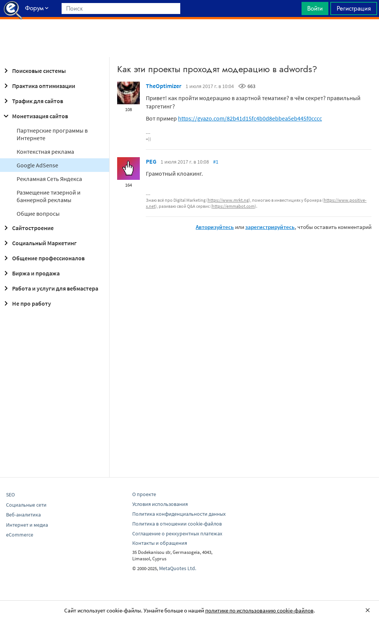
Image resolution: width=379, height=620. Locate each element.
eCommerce (19, 534)
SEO (10, 494)
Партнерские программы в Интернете (52, 134)
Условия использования (160, 504)
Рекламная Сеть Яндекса (49, 178)
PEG (151, 161)
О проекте (144, 494)
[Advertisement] (189, 38)
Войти (315, 8)
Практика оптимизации (38, 85)
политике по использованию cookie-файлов (259, 610)
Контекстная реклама (45, 151)
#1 (215, 161)
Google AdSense (37, 165)
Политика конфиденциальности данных (179, 513)
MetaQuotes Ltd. (177, 568)
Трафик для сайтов (32, 100)
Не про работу (26, 303)
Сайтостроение (28, 227)
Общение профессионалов (43, 258)
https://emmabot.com (233, 206)
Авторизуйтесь (215, 226)
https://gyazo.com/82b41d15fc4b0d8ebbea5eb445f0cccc (250, 118)
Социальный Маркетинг (39, 242)
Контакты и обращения (159, 543)
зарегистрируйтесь (270, 226)
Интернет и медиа (27, 524)
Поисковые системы (34, 70)
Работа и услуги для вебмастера (50, 288)
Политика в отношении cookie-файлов (177, 523)
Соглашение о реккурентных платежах (177, 533)
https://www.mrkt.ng (228, 200)
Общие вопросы (38, 213)
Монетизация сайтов (35, 116)
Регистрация (354, 8)
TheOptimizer (163, 86)
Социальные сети (26, 504)
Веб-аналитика (23, 514)
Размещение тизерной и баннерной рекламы (48, 196)
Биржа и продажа (31, 273)
